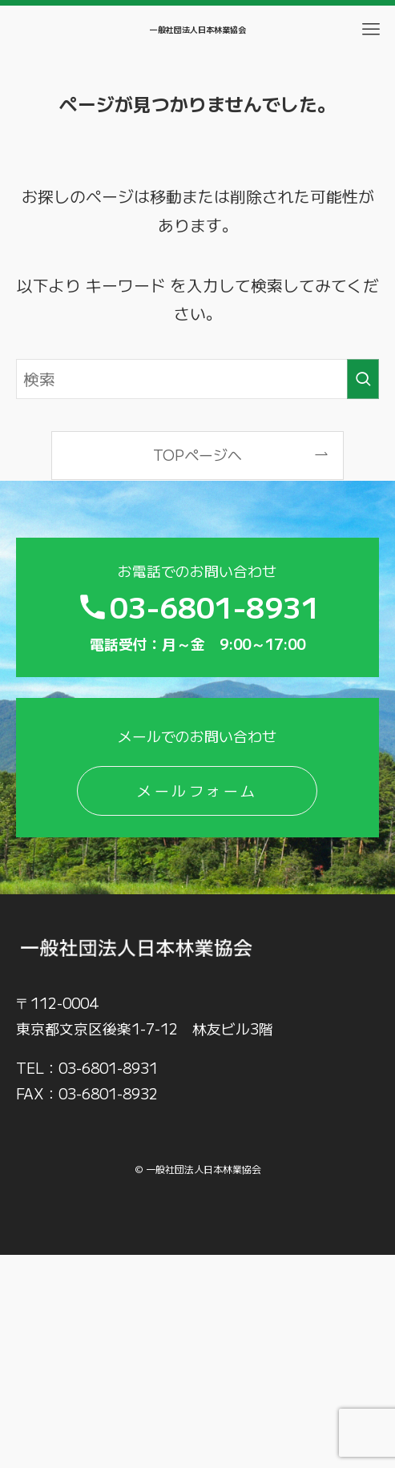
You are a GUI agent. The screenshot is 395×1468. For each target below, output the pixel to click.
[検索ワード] (198, 378)
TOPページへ (197, 454)
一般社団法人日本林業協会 (198, 30)
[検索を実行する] (363, 378)
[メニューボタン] (371, 30)
